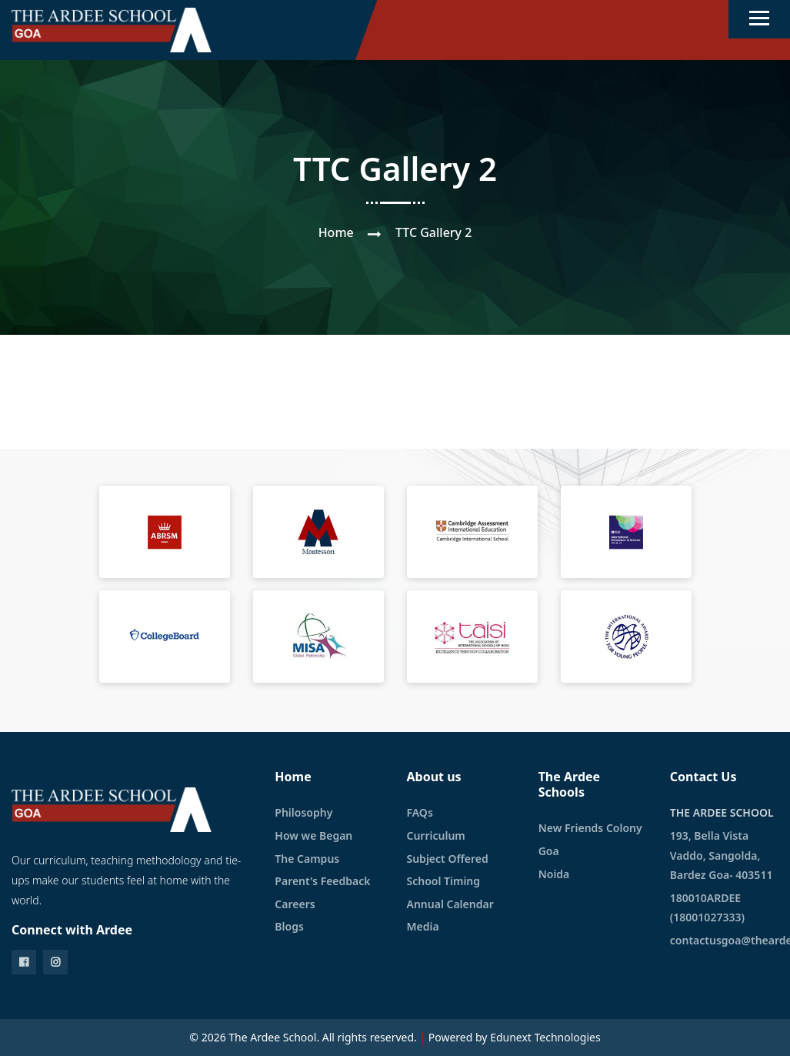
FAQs (419, 812)
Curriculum (435, 835)
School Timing (443, 881)
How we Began (313, 835)
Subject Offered (447, 858)
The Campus (307, 858)
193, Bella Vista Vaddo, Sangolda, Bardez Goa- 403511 (721, 855)
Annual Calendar (449, 904)
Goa (548, 851)
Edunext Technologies (545, 1037)
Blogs (289, 926)
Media (422, 926)
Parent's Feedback (322, 881)
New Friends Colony (590, 827)
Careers (295, 904)
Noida (554, 874)
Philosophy (303, 812)
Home (336, 232)
